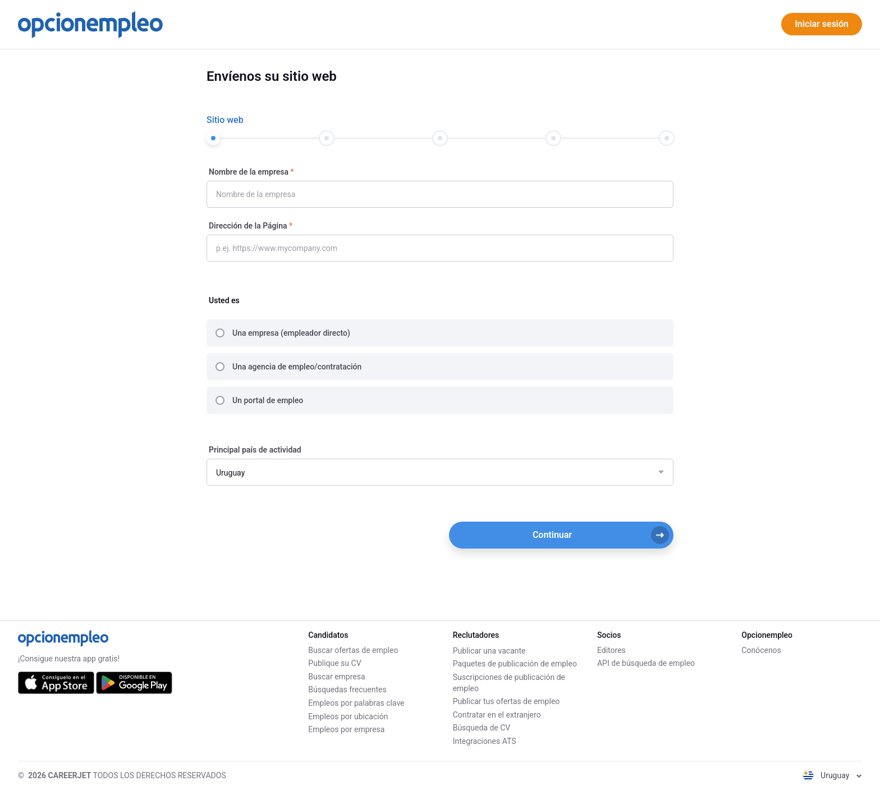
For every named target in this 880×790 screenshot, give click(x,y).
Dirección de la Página (248, 225)
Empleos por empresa (346, 729)
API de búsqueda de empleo (646, 663)
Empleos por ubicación (348, 717)
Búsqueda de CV (482, 727)
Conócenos (761, 650)
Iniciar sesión (822, 24)
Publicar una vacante (489, 650)
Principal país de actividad (255, 449)
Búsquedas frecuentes (347, 690)
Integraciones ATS (484, 741)
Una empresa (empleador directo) (291, 332)
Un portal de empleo (267, 400)
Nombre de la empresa (248, 171)
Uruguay (832, 775)
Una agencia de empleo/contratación (296, 366)
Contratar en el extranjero (497, 714)
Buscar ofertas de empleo (353, 650)
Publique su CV (334, 663)
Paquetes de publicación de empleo (515, 663)
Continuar (601, 535)
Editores (611, 650)
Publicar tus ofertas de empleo (506, 701)
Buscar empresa (336, 677)
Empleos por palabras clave (356, 703)
